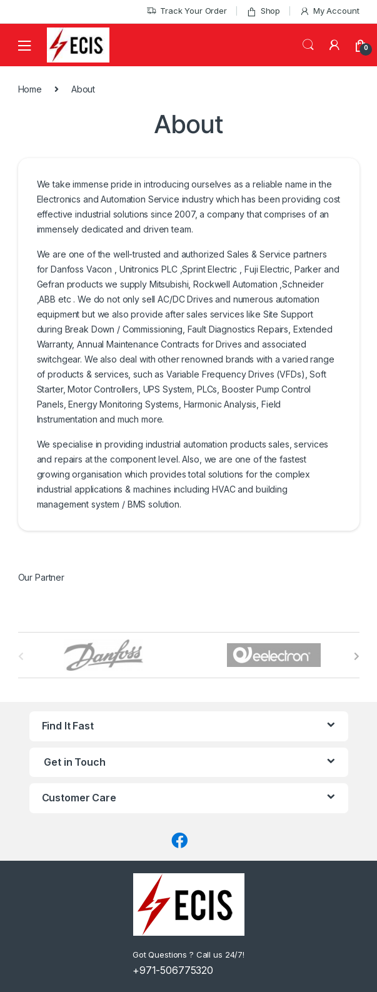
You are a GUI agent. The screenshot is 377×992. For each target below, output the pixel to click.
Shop (263, 11)
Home (30, 89)
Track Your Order (186, 11)
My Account (329, 11)
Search (308, 45)
